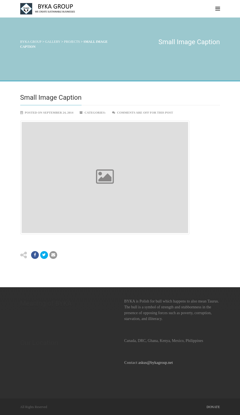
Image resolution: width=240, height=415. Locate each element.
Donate (213, 407)
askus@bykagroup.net (155, 363)
